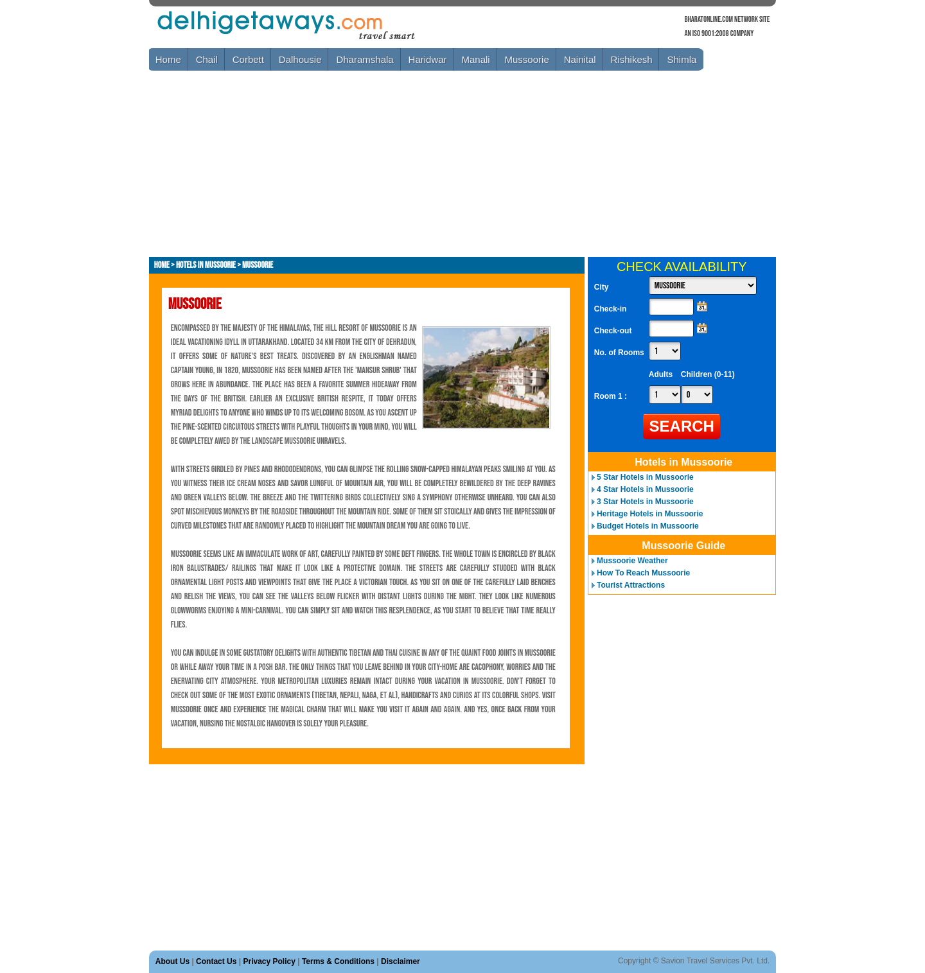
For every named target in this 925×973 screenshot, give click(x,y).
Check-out (613, 330)
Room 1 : (612, 396)
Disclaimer (400, 961)
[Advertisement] (383, 164)
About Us (172, 961)
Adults (661, 374)
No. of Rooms (619, 352)
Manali (475, 59)
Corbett (248, 59)
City (601, 287)
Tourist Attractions (631, 585)
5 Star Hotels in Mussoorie (645, 477)
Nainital (580, 59)
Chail (207, 59)
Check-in (610, 308)
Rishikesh (632, 59)
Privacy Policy (269, 961)
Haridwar (428, 59)
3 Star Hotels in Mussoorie (645, 501)
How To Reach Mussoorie (643, 572)
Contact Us (216, 961)
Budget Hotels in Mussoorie (648, 526)
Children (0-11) (708, 374)
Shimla (681, 59)
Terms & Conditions (338, 961)
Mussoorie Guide (683, 545)
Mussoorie (527, 59)
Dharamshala (364, 59)
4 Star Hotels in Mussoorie (645, 489)
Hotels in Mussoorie (206, 264)
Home (168, 59)
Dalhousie (300, 59)
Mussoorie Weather (632, 560)
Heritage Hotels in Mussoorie (650, 513)
